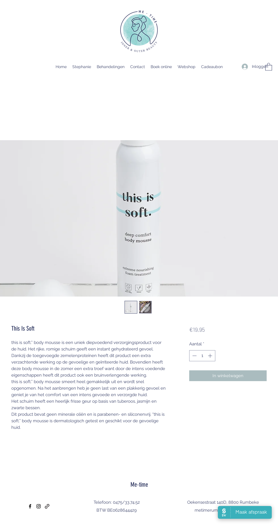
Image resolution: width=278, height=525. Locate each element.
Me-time (139, 484)
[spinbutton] (202, 355)
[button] (268, 66)
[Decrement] (194, 355)
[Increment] (210, 355)
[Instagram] (38, 506)
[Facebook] (30, 506)
